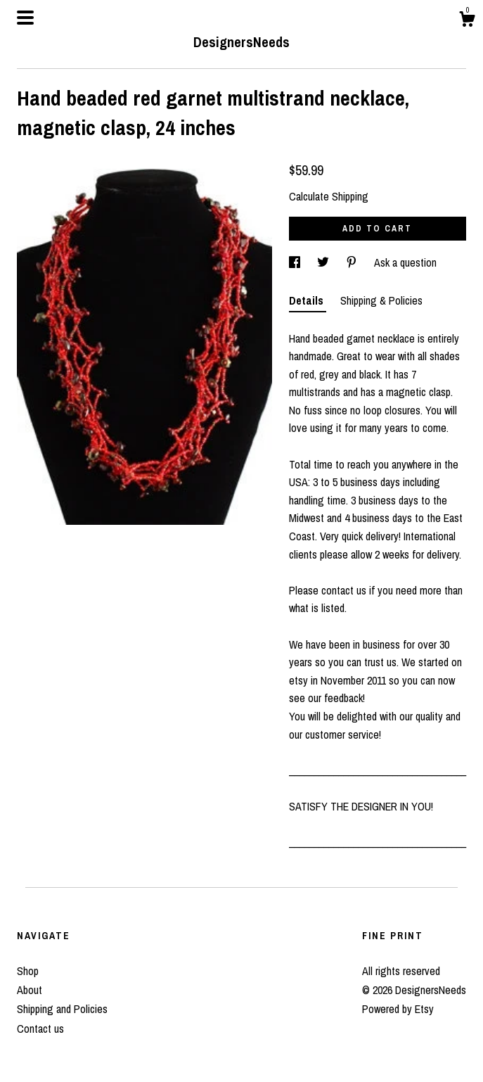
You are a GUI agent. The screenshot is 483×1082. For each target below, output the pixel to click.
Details (307, 300)
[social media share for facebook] (296, 262)
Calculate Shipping (328, 196)
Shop (28, 971)
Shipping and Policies (62, 1009)
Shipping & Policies (381, 300)
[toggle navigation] (25, 18)
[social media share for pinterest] (353, 262)
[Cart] (467, 21)
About (29, 990)
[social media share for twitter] (324, 262)
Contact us (40, 1028)
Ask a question (405, 262)
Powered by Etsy (398, 1009)
